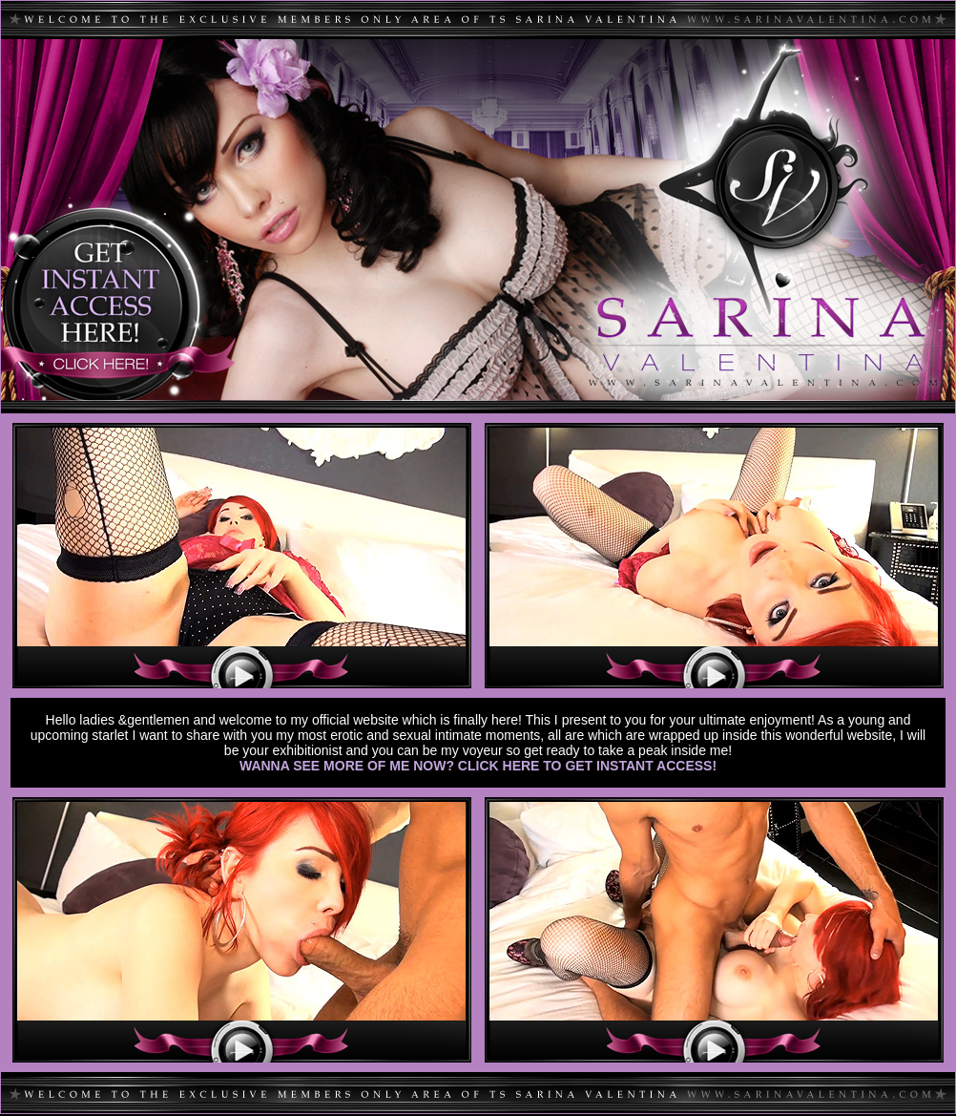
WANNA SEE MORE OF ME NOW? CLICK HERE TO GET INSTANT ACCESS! (478, 765)
